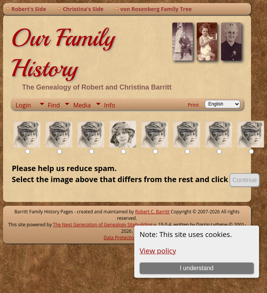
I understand (196, 268)
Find (54, 105)
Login (23, 105)
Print (193, 104)
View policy (158, 250)
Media (82, 105)
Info (109, 105)
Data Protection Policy (126, 237)
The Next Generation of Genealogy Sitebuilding (103, 224)
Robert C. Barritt (152, 211)
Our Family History (62, 52)
